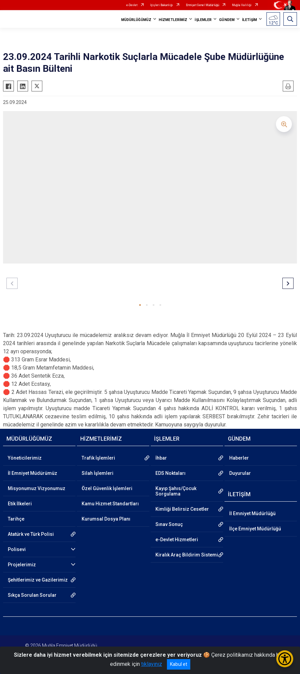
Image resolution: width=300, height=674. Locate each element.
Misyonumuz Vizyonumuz (36, 488)
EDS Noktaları (170, 473)
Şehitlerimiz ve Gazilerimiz (38, 580)
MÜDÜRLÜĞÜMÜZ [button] (136, 20)
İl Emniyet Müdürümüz (32, 473)
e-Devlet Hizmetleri (176, 539)
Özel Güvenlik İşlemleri (107, 488)
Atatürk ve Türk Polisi (31, 534)
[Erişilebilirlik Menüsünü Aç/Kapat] (284, 658)
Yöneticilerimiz (25, 458)
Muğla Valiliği (242, 5)
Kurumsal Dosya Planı (106, 519)
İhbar (161, 458)
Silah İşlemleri (97, 473)
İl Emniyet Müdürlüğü (252, 513)
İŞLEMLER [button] (203, 20)
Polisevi (17, 549)
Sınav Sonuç (169, 524)
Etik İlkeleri (20, 503)
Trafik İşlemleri (98, 458)
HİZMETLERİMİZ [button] (173, 20)
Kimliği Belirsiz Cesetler (182, 509)
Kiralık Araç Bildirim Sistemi (186, 554)
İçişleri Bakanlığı (161, 5)
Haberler (239, 458)
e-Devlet (131, 5)
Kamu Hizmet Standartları (110, 503)
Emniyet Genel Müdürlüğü (202, 5)
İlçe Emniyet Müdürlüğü (255, 528)
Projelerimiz (22, 564)
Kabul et (178, 664)
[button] (140, 305)
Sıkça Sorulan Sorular (32, 595)
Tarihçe (16, 519)
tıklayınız (151, 664)
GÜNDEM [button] (227, 20)
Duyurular (240, 473)
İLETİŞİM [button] (249, 20)
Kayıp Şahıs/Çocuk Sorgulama (175, 491)
